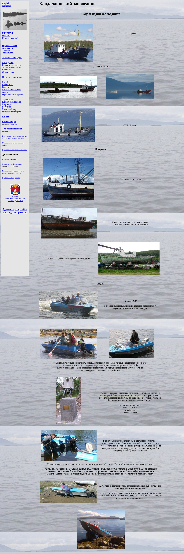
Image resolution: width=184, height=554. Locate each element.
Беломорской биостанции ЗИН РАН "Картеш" (121, 395)
